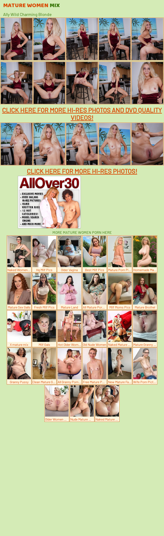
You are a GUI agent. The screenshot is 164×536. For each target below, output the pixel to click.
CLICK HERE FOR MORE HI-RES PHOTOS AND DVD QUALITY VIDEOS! (82, 113)
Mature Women (31, 5)
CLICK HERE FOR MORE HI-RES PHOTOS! (82, 171)
